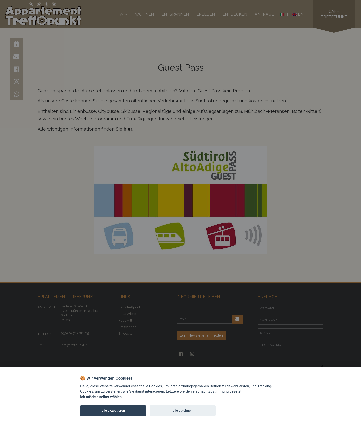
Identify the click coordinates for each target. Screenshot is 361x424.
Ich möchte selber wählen (101, 397)
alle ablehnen (182, 410)
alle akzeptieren (113, 410)
